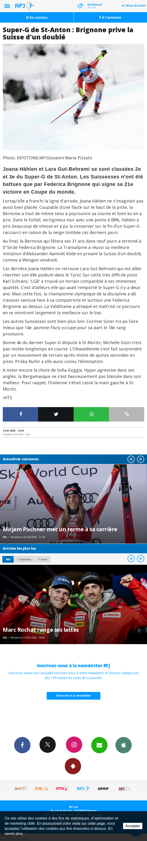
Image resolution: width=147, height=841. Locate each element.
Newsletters (99, 745)
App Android (73, 766)
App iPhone (123, 745)
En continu (36, 17)
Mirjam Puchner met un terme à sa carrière (60, 529)
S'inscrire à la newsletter (73, 695)
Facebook (22, 745)
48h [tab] (8, 559)
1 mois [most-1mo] (43, 559)
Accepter (132, 826)
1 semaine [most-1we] (24, 559)
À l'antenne (110, 17)
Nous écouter (136, 5)
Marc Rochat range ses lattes (41, 629)
